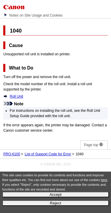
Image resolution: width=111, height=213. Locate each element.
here (104, 180)
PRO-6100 (11, 154)
